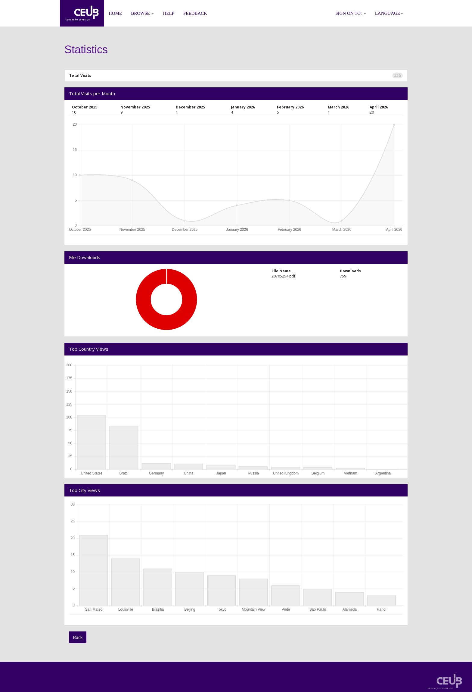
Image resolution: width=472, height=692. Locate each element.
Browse (142, 13)
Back (77, 637)
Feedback (195, 13)
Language (389, 13)
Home (115, 13)
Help (168, 13)
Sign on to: (350, 13)
